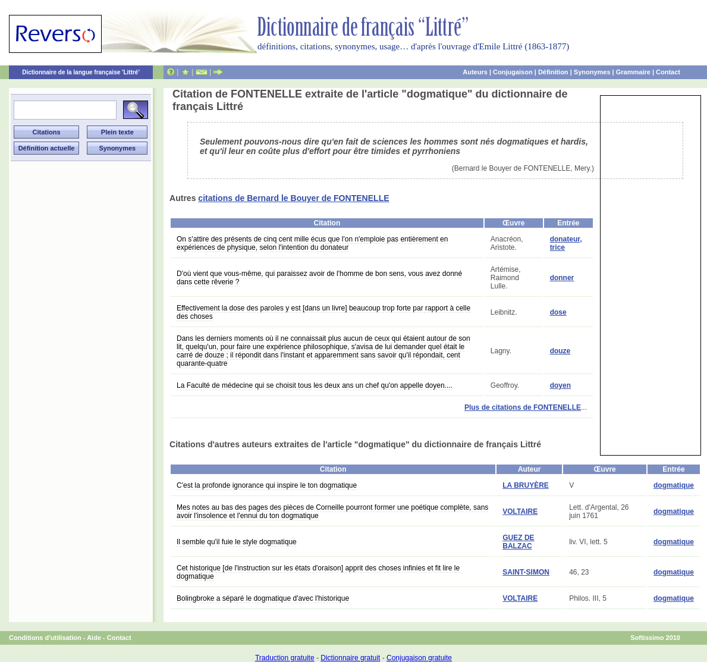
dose (558, 312)
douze (560, 351)
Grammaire (633, 72)
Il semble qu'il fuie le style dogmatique (237, 542)
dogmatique (673, 485)
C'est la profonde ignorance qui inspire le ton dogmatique (267, 485)
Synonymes (592, 72)
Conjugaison (513, 72)
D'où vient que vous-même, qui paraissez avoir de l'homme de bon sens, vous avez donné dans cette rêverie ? (319, 277)
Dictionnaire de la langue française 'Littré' (81, 72)
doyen (560, 385)
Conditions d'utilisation (45, 637)
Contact (668, 72)
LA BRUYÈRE (525, 485)
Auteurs (475, 72)
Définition (553, 72)
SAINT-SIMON (525, 572)
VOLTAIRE (520, 511)
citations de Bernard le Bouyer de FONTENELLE (293, 198)
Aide (94, 637)
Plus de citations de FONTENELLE (522, 407)
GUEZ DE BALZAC (518, 542)
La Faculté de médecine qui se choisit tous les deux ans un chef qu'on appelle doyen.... (315, 385)
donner (562, 278)
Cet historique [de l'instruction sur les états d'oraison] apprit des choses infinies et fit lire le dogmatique (318, 572)
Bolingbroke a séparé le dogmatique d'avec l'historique (263, 598)
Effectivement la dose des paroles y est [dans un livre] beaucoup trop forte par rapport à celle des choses (323, 312)
